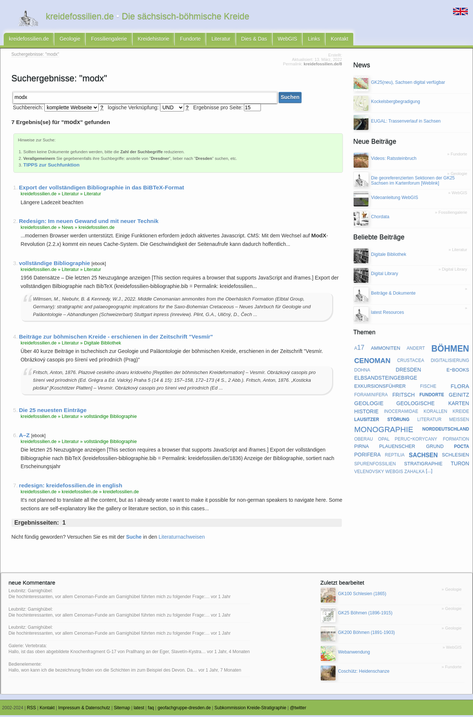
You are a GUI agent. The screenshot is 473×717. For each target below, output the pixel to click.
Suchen (290, 99)
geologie (369, 404)
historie (366, 412)
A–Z (24, 437)
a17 (359, 349)
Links (314, 40)
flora (459, 387)
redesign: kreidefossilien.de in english (70, 487)
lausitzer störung (382, 420)
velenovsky (369, 472)
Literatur (220, 40)
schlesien (455, 456)
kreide (461, 412)
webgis (394, 472)
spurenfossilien (375, 465)
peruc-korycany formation (432, 440)
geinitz (459, 396)
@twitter (298, 709)
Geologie (69, 40)
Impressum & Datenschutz (84, 709)
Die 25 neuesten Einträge (52, 412)
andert (416, 349)
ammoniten (385, 349)
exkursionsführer (380, 387)
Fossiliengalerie (109, 40)
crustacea (410, 361)
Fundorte (190, 40)
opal (383, 440)
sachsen (423, 456)
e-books (457, 371)
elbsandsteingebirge (385, 379)
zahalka (414, 472)
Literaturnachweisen (182, 539)
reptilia (394, 456)
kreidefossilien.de (29, 40)
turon (460, 464)
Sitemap (122, 709)
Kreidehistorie (154, 40)
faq (151, 709)
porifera (367, 456)
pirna (361, 448)
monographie (384, 430)
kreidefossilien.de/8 (323, 66)
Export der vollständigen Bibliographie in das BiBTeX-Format (101, 189)
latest (139, 709)
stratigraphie (423, 465)
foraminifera (371, 395)
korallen (435, 412)
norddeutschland (445, 430)
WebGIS (287, 40)
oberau (363, 440)
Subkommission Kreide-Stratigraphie (250, 709)
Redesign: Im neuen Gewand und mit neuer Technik (89, 223)
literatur (429, 420)
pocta (461, 448)
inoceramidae (401, 412)
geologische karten (433, 404)
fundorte (431, 395)
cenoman (372, 361)
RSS (31, 709)
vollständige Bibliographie (54, 265)
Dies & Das (254, 40)
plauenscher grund (411, 448)
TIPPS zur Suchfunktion (51, 166)
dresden (408, 371)
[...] (429, 472)
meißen (459, 420)
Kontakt (339, 40)
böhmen (450, 349)
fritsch (403, 396)
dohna (362, 371)
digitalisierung (450, 361)
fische (428, 387)
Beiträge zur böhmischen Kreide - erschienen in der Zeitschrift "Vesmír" (116, 338)
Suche (134, 539)
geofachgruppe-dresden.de (184, 709)
